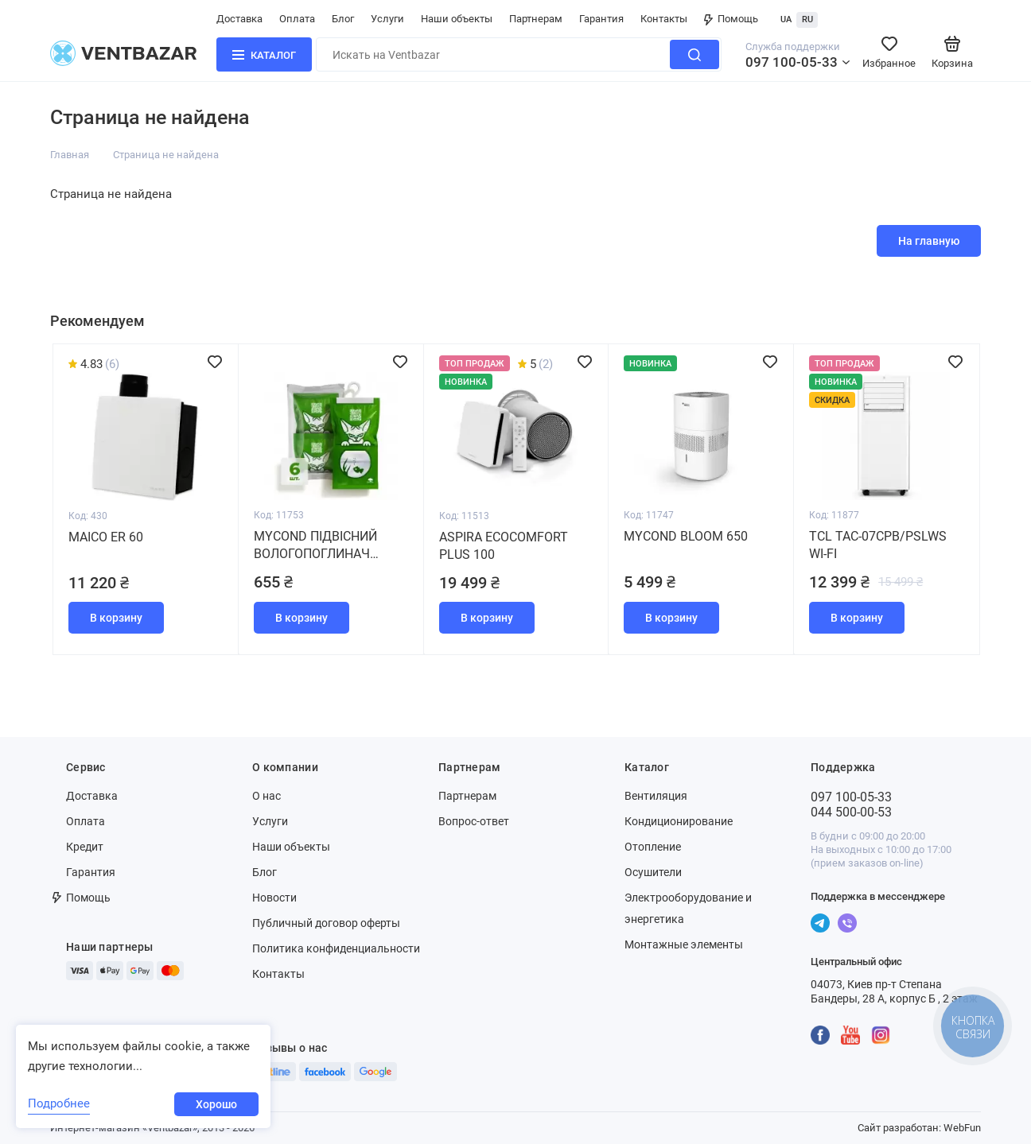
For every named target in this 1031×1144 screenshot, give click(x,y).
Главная (69, 155)
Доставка (239, 19)
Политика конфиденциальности (336, 948)
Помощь (731, 19)
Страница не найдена (166, 155)
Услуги (387, 19)
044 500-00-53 (851, 812)
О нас (266, 795)
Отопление (652, 846)
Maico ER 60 (105, 537)
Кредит (84, 846)
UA (786, 19)
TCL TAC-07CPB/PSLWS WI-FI (878, 545)
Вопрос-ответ (473, 821)
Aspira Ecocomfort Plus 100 (503, 545)
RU (807, 19)
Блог (343, 19)
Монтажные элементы (683, 944)
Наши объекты (456, 19)
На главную (928, 241)
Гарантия (601, 19)
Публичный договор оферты (326, 923)
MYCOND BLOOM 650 (686, 536)
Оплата (297, 19)
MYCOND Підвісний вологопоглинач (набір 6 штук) (315, 546)
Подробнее (59, 1103)
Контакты (663, 19)
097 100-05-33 (791, 62)
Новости (274, 897)
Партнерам (535, 19)
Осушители (653, 872)
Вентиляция (655, 795)
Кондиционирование (678, 821)
